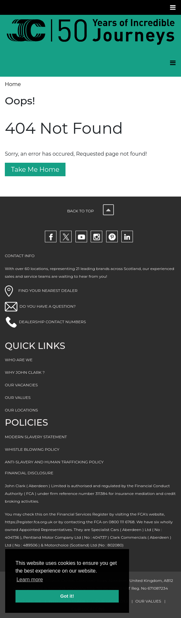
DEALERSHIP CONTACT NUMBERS (52, 321)
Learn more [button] (29, 579)
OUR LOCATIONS (21, 410)
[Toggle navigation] (173, 7)
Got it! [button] (67, 596)
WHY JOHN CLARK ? (25, 372)
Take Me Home (35, 169)
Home (13, 84)
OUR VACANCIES (21, 384)
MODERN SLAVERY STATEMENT (36, 436)
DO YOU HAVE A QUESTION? (47, 306)
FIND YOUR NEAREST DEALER (41, 290)
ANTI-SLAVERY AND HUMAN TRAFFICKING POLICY (54, 461)
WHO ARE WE (19, 359)
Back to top (90, 210)
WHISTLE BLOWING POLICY (32, 449)
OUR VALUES (18, 397)
